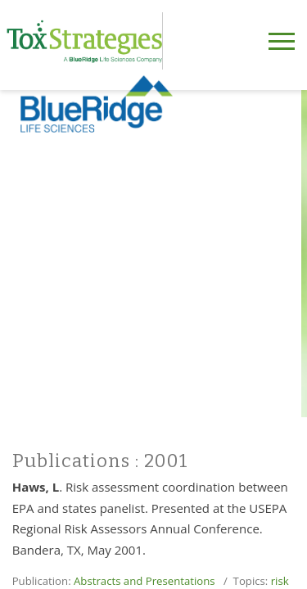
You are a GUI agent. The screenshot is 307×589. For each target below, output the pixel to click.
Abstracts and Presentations (144, 580)
